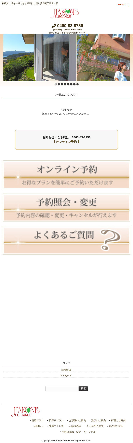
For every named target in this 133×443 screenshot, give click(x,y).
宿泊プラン (38, 420)
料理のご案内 (118, 420)
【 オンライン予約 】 (66, 142)
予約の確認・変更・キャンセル (79, 432)
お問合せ (39, 426)
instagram (66, 375)
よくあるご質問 (94, 426)
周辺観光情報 (116, 426)
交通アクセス (56, 426)
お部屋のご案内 (77, 420)
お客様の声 (75, 426)
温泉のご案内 (98, 420)
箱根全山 (66, 369)
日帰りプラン (56, 420)
